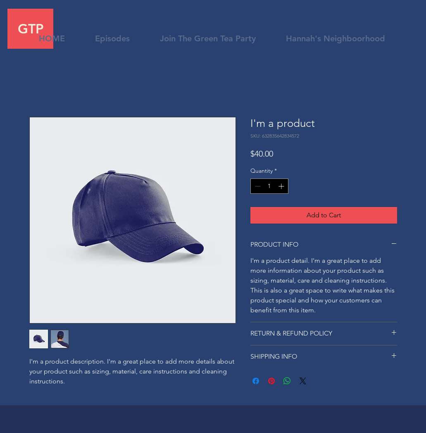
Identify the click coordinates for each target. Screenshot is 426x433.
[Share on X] (303, 381)
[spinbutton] (269, 186)
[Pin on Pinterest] (271, 381)
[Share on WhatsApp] (287, 381)
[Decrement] (257, 186)
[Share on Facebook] (256, 381)
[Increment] (282, 186)
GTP (31, 28)
